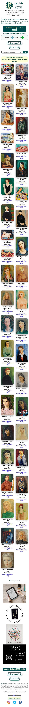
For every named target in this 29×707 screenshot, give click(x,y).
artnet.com (18, 37)
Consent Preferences (14, 698)
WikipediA (8, 37)
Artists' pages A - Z (14, 43)
